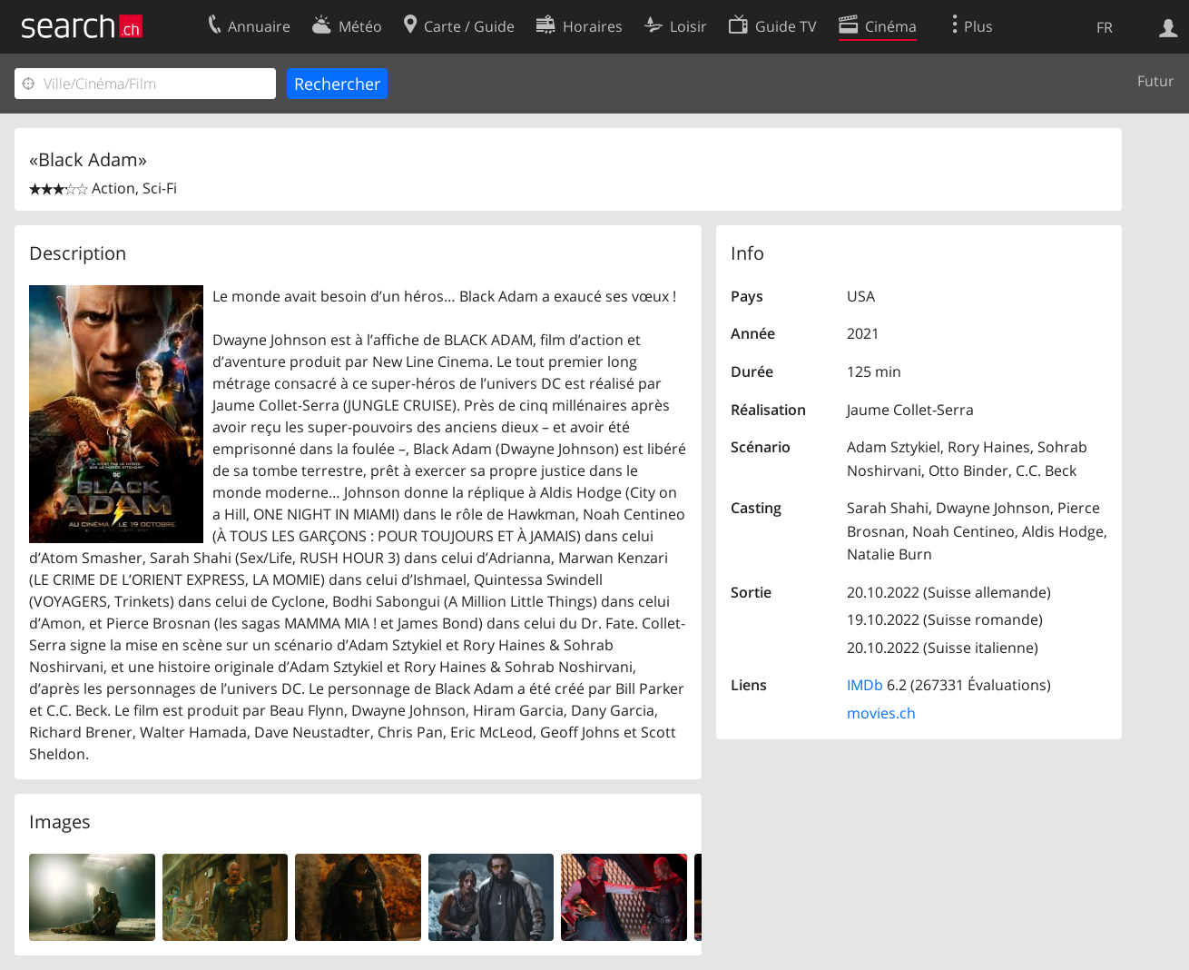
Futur (1155, 81)
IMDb (865, 685)
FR (1104, 27)
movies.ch (881, 713)
